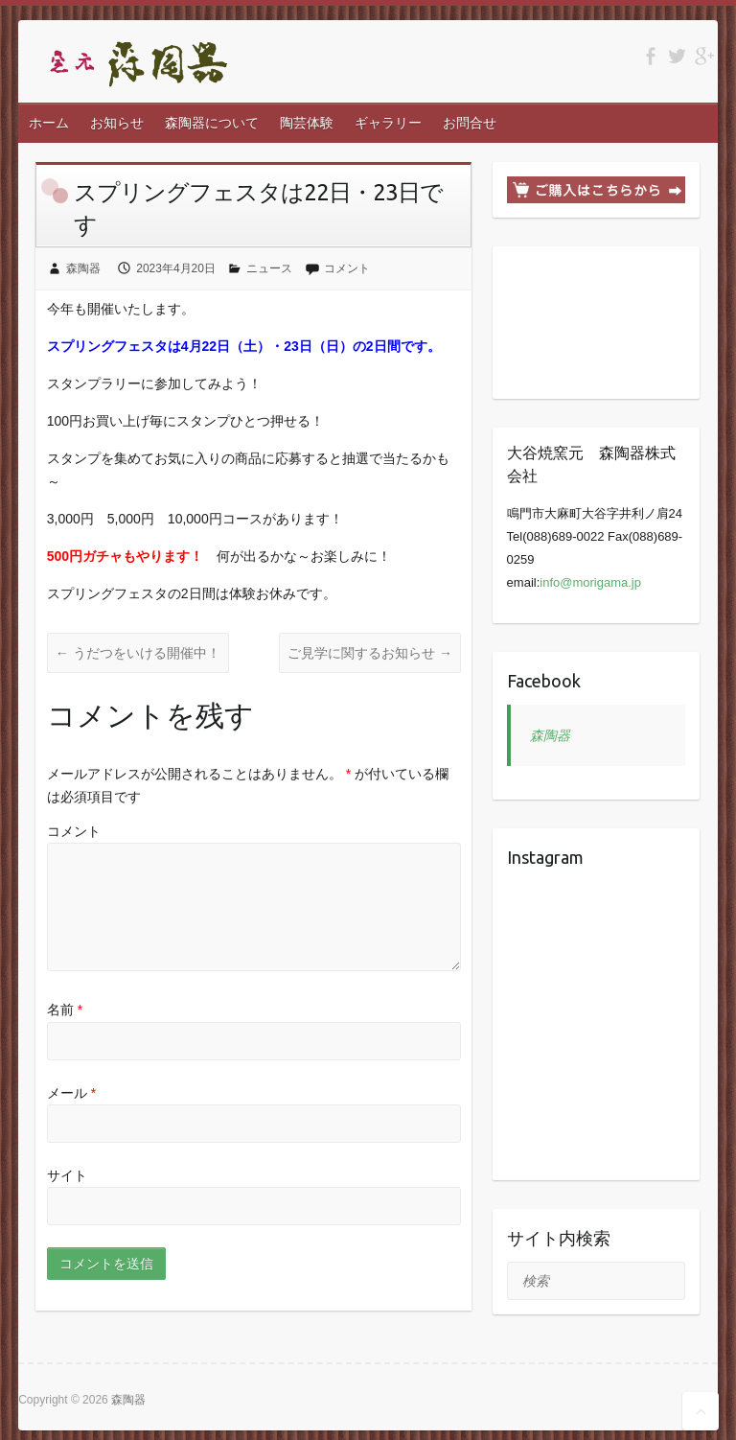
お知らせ (117, 122)
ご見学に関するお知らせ (370, 653)
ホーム (49, 122)
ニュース (269, 268)
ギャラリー (388, 122)
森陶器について (212, 122)
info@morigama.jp (590, 582)
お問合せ (469, 122)
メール (71, 1092)
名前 (64, 1009)
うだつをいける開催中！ (138, 653)
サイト (67, 1175)
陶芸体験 (307, 122)
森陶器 (83, 268)
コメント (347, 268)
